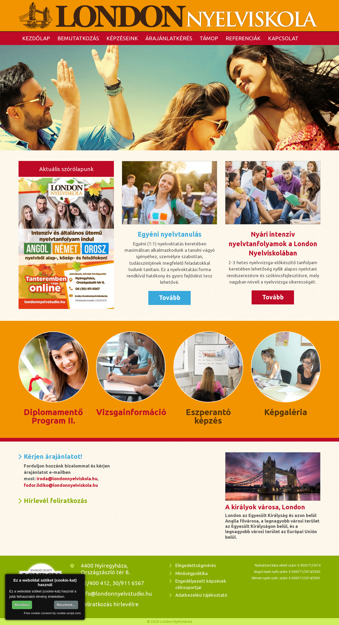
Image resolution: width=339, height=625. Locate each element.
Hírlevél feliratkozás (55, 500)
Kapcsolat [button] (283, 38)
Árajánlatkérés (168, 38)
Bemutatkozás (78, 38)
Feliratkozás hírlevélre (110, 604)
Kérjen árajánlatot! (53, 456)
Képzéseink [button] (122, 38)
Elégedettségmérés (195, 565)
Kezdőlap (36, 38)
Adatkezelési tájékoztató (201, 594)
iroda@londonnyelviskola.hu (67, 478)
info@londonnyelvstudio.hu (116, 593)
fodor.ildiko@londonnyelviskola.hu (61, 485)
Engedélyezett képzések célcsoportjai (200, 584)
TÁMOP (209, 38)
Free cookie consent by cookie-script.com (52, 613)
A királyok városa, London (265, 507)
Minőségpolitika (191, 573)
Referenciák (243, 38)
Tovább (169, 297)
